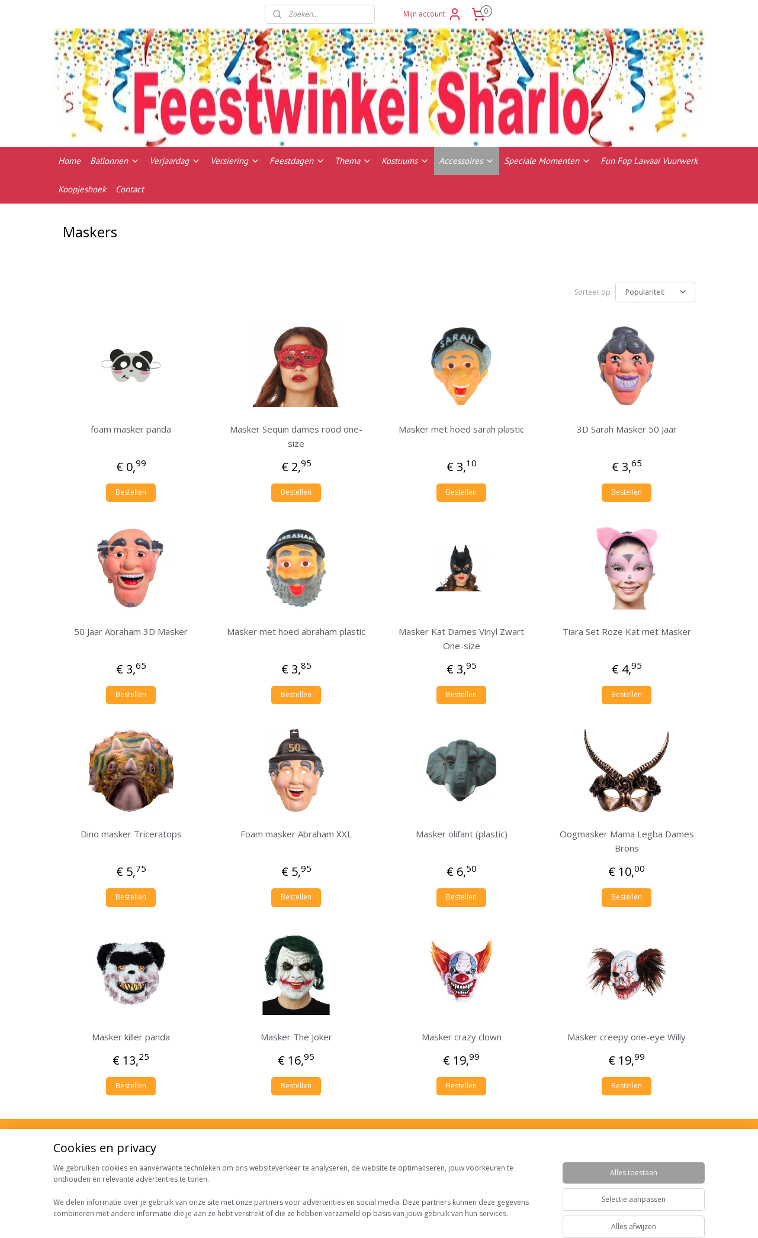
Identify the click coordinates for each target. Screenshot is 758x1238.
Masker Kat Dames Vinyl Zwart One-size (461, 639)
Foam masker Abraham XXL (296, 834)
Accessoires (466, 160)
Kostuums (405, 160)
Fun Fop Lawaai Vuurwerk (649, 160)
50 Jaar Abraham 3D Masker (131, 631)
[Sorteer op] (655, 292)
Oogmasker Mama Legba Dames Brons (627, 841)
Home (69, 160)
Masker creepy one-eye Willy (626, 1037)
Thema (353, 160)
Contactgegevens (615, 1172)
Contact (129, 189)
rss (451, 1216)
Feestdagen (297, 160)
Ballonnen (115, 160)
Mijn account (432, 14)
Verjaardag (175, 160)
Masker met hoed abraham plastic (296, 631)
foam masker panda (131, 429)
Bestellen (130, 492)
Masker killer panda (131, 1037)
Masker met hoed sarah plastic (461, 429)
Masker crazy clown (462, 1037)
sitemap (426, 1216)
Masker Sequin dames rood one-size (296, 436)
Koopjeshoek (82, 189)
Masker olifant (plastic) (462, 834)
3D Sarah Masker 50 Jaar (627, 429)
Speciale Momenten (547, 160)
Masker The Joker (296, 1037)
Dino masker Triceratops (131, 834)
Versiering (235, 160)
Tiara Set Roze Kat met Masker (627, 631)
